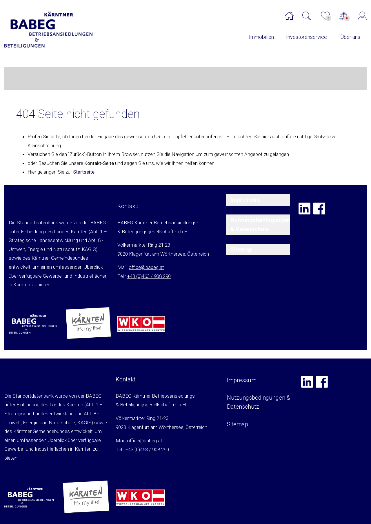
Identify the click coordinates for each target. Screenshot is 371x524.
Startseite (83, 172)
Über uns (350, 37)
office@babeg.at (146, 267)
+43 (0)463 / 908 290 (149, 276)
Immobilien (261, 37)
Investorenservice (306, 37)
